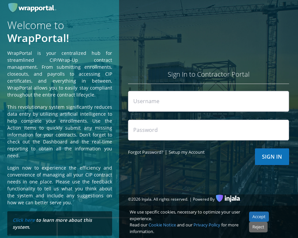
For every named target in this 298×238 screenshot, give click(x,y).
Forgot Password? (145, 152)
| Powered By (202, 199)
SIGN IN (272, 156)
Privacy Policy (206, 225)
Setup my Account (187, 152)
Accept (259, 216)
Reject (258, 227)
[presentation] (100, 228)
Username (146, 101)
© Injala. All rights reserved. (158, 199)
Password (145, 130)
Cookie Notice (162, 225)
